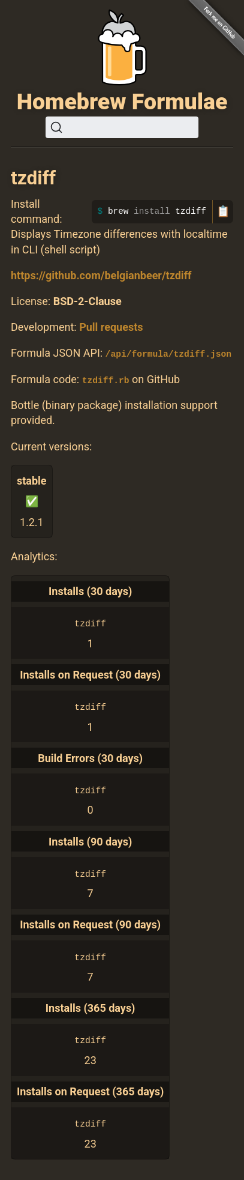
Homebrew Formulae (122, 101)
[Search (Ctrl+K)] (122, 127)
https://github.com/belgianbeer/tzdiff (101, 275)
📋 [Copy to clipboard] (223, 211)
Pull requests (111, 327)
